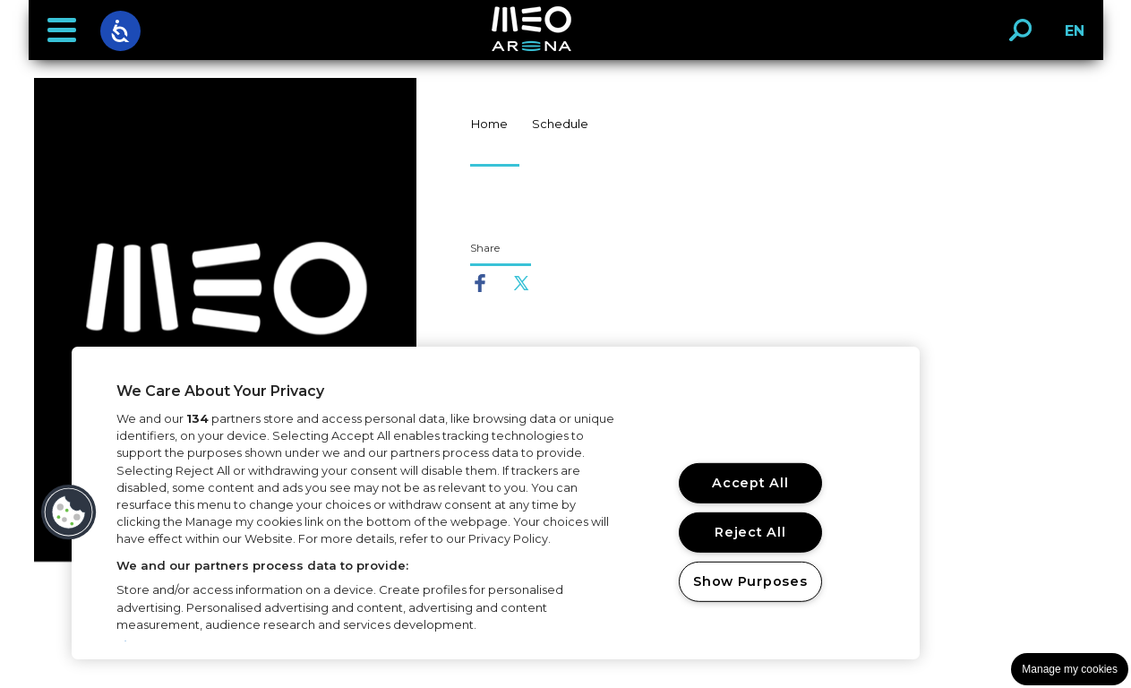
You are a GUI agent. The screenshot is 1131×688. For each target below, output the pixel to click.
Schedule (560, 123)
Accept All (750, 483)
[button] (61, 30)
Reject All (750, 532)
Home (489, 123)
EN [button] (1069, 37)
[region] (496, 503)
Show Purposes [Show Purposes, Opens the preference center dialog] (750, 580)
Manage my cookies (1070, 669)
